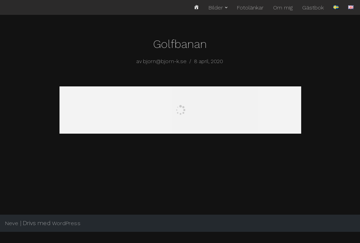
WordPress (66, 234)
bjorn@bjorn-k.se (165, 61)
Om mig (283, 7)
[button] (226, 7)
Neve (11, 234)
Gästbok (313, 7)
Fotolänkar (250, 7)
